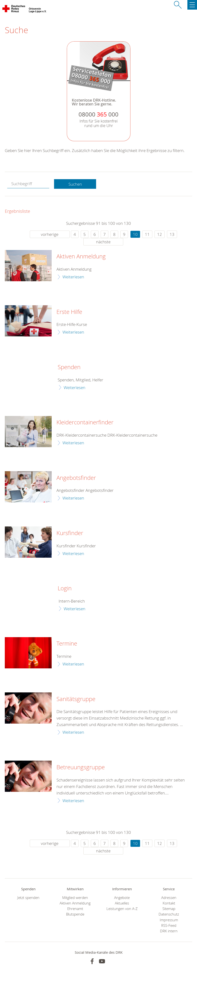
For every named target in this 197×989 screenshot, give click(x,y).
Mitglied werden (75, 897)
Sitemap (168, 908)
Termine (66, 643)
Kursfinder (69, 533)
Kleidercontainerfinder (84, 422)
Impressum (169, 920)
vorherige (49, 234)
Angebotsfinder (76, 478)
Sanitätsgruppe (75, 699)
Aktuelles (122, 903)
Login (65, 588)
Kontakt (169, 903)
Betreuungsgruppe (80, 767)
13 (172, 234)
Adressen (168, 897)
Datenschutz (169, 914)
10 (135, 234)
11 (147, 234)
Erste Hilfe (69, 312)
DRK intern (169, 931)
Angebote (122, 897)
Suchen (75, 184)
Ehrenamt (75, 908)
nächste (103, 241)
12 (159, 234)
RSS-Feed (168, 925)
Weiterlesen (73, 277)
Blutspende (75, 914)
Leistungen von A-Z (122, 908)
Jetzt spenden (28, 897)
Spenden (69, 367)
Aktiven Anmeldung (81, 256)
